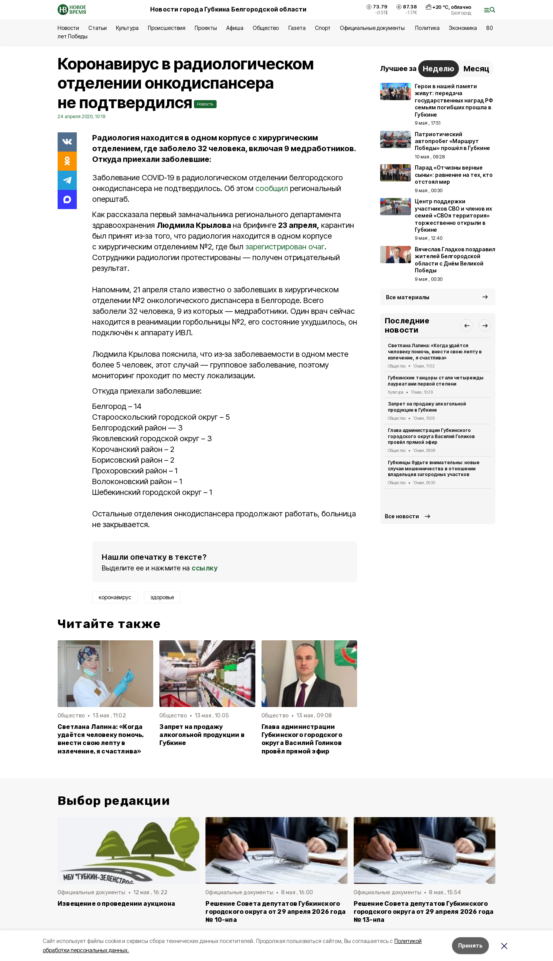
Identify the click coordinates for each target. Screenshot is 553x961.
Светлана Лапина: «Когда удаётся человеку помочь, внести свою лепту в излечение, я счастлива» (101, 739)
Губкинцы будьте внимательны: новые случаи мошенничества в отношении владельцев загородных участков (434, 469)
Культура (127, 28)
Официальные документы (373, 28)
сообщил (271, 188)
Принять (470, 945)
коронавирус (115, 597)
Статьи (97, 28)
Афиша (234, 28)
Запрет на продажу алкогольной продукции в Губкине (201, 735)
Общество (266, 28)
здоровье (162, 597)
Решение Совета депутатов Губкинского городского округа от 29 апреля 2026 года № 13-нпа (424, 911)
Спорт (323, 28)
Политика (427, 28)
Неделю (438, 68)
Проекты (206, 28)
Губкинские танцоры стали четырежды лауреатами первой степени (435, 381)
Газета (297, 28)
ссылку (205, 568)
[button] (466, 325)
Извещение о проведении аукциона (116, 903)
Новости (68, 28)
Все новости (402, 516)
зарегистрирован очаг (285, 246)
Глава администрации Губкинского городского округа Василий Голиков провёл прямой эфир (302, 739)
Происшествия (166, 28)
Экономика (463, 28)
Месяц (476, 68)
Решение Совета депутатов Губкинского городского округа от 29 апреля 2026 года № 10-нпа (275, 911)
